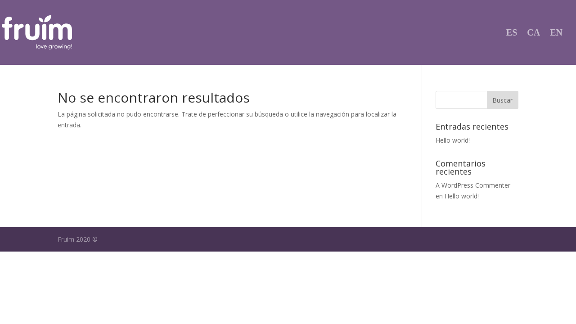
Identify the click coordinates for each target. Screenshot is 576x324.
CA (533, 33)
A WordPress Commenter (473, 185)
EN (556, 33)
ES (511, 33)
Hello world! (453, 140)
